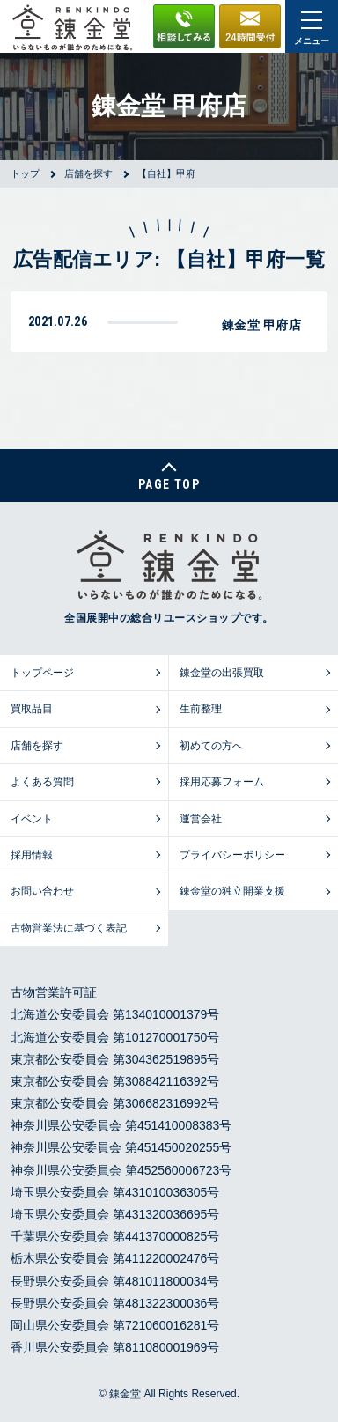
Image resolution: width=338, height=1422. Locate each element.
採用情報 (32, 855)
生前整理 (201, 709)
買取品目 (32, 709)
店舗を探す (37, 746)
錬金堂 (125, 1394)
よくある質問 (42, 782)
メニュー (311, 28)
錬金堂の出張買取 (222, 673)
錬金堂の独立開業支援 (232, 891)
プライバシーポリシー (232, 855)
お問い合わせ (42, 891)
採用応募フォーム (222, 782)
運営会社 (201, 819)
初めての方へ (211, 746)
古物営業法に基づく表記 (69, 928)
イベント (32, 819)
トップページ (42, 673)
